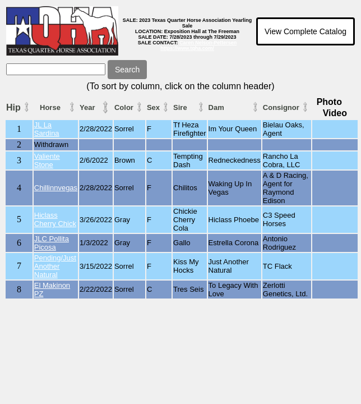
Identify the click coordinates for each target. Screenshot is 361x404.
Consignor (281, 107)
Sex (153, 107)
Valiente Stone (47, 160)
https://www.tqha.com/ (187, 48)
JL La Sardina (46, 129)
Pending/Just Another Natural (55, 266)
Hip (13, 107)
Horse (50, 107)
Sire (180, 107)
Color (123, 107)
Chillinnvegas (55, 187)
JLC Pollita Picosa (51, 243)
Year (87, 107)
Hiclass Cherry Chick (55, 219)
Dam (216, 107)
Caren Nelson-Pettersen (208, 42)
